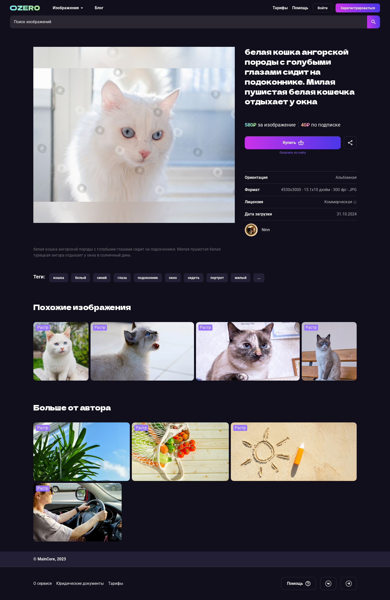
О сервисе (42, 583)
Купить (293, 143)
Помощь (300, 7)
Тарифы (280, 7)
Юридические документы (80, 583)
